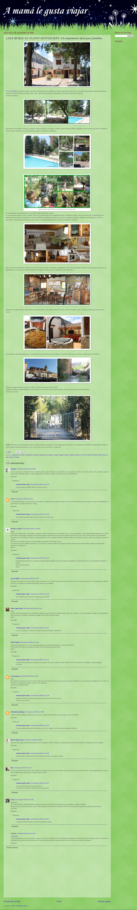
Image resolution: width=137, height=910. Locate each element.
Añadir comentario (12, 847)
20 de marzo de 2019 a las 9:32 (30, 578)
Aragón (56, 455)
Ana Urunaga (15, 676)
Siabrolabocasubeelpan (18, 712)
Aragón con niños (64, 455)
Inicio (59, 901)
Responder (14, 476)
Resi (12, 768)
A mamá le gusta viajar (45, 11)
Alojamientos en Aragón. (46, 455)
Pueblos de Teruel (92, 455)
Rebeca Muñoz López (17, 740)
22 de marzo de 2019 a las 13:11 (23, 768)
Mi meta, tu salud (16, 528)
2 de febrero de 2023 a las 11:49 (26, 833)
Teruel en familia (14, 457)
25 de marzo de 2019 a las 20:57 (39, 783)
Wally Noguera (15, 642)
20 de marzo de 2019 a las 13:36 (29, 676)
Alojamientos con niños (31, 455)
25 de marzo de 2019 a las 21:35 (39, 558)
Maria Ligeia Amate (17, 608)
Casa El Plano (13, 91)
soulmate (13, 469)
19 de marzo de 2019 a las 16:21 (24, 499)
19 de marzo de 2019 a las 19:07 (31, 528)
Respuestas (16, 480)
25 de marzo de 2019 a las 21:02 (39, 725)
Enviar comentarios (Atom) (19, 906)
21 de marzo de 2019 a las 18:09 (34, 712)
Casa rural (83, 455)
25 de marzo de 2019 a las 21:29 (39, 594)
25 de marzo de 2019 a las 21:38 (39, 484)
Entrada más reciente (12, 901)
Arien (12, 799)
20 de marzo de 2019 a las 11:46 (29, 642)
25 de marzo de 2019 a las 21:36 (39, 514)
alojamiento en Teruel (18, 455)
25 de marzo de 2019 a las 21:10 (39, 695)
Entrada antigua (104, 901)
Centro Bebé (14, 836)
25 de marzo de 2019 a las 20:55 (39, 819)
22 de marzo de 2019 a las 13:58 (24, 799)
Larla (12, 499)
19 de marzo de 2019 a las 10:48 (26, 469)
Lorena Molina (15, 578)
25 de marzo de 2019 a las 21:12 (39, 659)
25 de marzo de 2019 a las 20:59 (39, 753)
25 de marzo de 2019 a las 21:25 (39, 628)
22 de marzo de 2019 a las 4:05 (33, 740)
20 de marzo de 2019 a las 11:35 (33, 608)
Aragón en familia (74, 455)
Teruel (99, 455)
